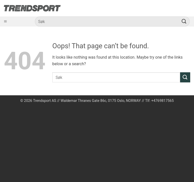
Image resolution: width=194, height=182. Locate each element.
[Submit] (184, 21)
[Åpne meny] (5, 22)
